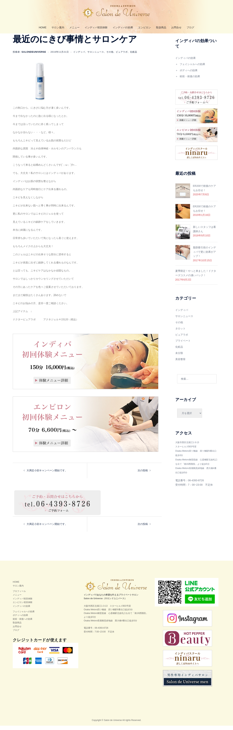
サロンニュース (95, 56)
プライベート (183, 345)
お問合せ (176, 27)
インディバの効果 (123, 27)
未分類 (179, 357)
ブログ (190, 27)
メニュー (74, 27)
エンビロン (144, 27)
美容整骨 (180, 363)
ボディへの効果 (189, 74)
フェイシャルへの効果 (192, 68)
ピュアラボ (122, 56)
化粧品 (133, 56)
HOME (42, 27)
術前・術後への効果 (22, 623)
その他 (109, 56)
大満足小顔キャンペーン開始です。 (47, 474)
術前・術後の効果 (190, 80)
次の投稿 (143, 474)
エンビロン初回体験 (22, 606)
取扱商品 (161, 27)
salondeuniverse (33, 56)
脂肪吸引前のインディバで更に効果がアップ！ (204, 256)
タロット (180, 332)
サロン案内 (58, 27)
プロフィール (19, 595)
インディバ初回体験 (96, 27)
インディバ (79, 56)
